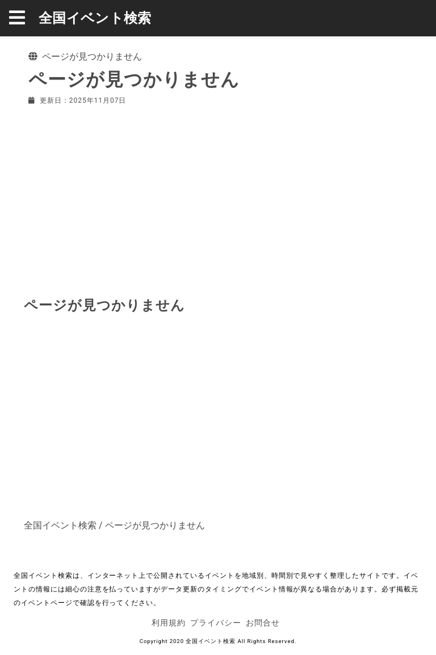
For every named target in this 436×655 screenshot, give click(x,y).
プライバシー (215, 622)
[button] (24, 18)
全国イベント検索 (95, 18)
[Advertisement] (218, 198)
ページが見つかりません (155, 525)
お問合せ (263, 622)
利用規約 (169, 622)
